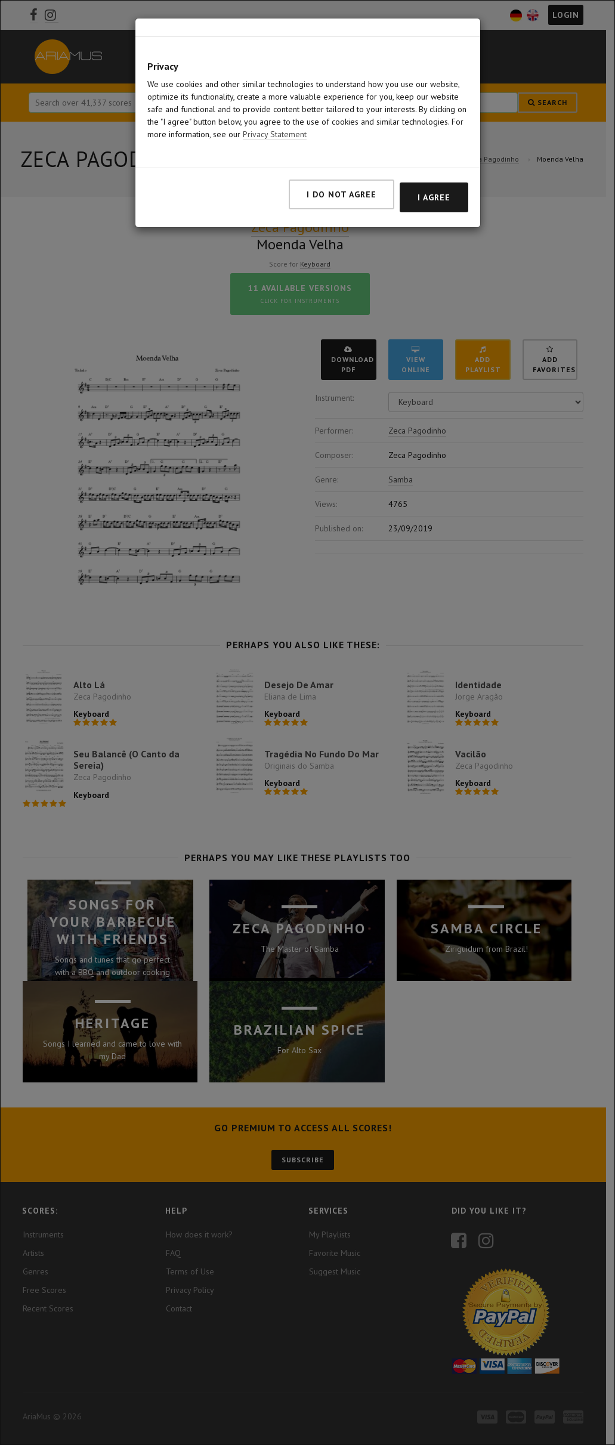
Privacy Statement (275, 134)
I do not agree (341, 194)
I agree (434, 197)
